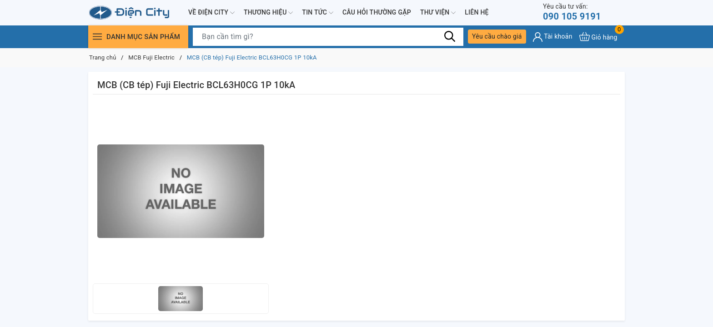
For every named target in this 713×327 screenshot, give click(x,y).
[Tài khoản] (552, 37)
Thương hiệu (268, 12)
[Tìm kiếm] (450, 36)
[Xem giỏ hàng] (598, 36)
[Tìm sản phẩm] (328, 37)
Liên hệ (476, 12)
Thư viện (438, 12)
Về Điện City (211, 12)
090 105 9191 (572, 12)
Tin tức (317, 12)
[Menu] (97, 36)
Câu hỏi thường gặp (376, 12)
